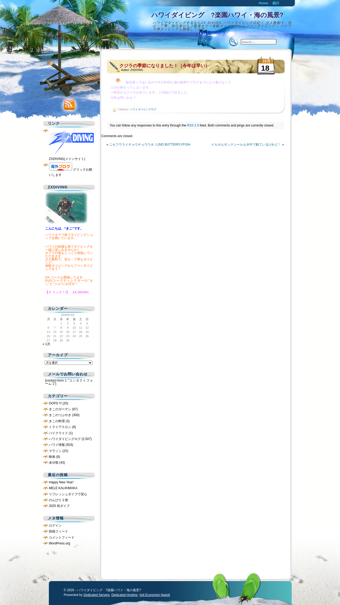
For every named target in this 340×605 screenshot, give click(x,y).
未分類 (53, 462)
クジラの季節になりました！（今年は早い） (164, 65)
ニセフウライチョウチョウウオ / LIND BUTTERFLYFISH (149, 144)
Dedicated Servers (96, 595)
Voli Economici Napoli (154, 595)
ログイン (55, 525)
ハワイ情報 (57, 445)
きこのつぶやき (60, 415)
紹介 (276, 3)
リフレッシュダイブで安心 (68, 494)
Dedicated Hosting (124, 595)
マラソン (55, 451)
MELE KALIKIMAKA (63, 488)
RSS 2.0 (193, 125)
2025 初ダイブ (59, 506)
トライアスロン (60, 427)
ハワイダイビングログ (143, 109)
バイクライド (58, 433)
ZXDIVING (136, 70)
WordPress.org (59, 543)
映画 (52, 457)
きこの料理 (57, 421)
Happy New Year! (61, 482)
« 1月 (46, 344)
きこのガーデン (60, 409)
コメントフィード (61, 537)
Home (263, 3)
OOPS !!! (55, 403)
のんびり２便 (58, 500)
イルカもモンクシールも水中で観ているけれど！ (246, 144)
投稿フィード (58, 531)
